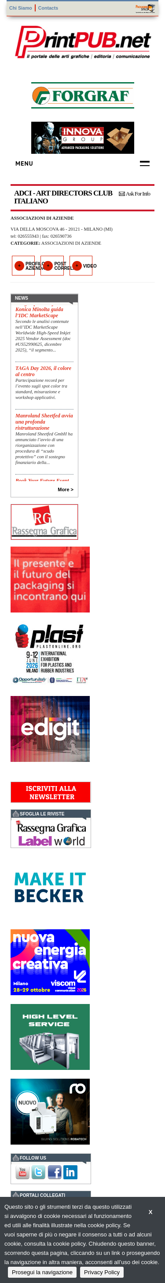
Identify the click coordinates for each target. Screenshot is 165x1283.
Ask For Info (138, 193)
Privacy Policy (102, 1272)
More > (65, 489)
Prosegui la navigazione (42, 1272)
